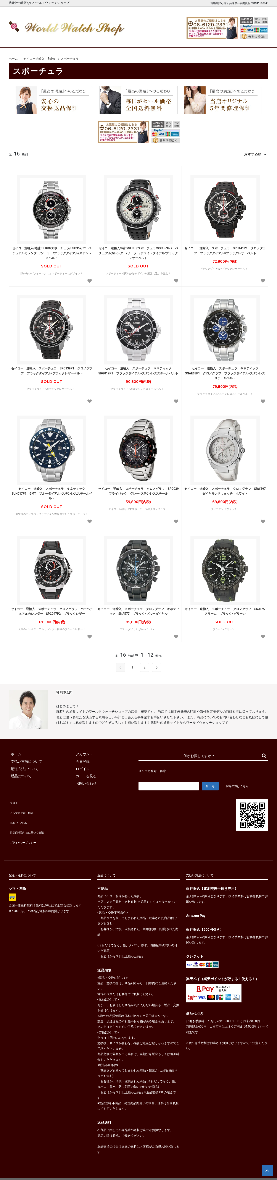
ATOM (22, 814)
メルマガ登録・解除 (24, 807)
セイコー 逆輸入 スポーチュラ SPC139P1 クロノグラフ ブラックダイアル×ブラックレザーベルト (52, 369)
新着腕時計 (54, 41)
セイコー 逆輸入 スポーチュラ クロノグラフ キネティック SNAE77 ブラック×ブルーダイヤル (138, 609)
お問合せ (256, 41)
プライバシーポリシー (26, 829)
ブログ (14, 800)
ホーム (21, 41)
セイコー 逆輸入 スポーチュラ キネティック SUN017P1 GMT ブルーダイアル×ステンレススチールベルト (51, 491)
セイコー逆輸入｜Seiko (39, 58)
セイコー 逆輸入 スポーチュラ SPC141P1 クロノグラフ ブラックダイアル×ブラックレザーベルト (225, 248)
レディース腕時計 (122, 41)
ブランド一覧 (155, 41)
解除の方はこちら (239, 784)
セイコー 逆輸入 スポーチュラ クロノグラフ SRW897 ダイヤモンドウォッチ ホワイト (225, 489)
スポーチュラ (70, 58)
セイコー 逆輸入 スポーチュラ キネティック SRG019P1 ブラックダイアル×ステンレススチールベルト (138, 369)
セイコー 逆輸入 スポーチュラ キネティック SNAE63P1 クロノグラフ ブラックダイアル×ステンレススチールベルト (225, 371)
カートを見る (222, 41)
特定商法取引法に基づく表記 (31, 821)
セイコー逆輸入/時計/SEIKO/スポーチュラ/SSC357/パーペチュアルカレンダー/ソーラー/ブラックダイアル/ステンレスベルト (52, 251)
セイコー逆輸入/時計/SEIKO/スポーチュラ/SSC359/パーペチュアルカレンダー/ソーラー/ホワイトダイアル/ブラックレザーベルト (138, 251)
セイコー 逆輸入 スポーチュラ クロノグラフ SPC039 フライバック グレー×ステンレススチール (138, 489)
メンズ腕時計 (88, 41)
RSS (12, 814)
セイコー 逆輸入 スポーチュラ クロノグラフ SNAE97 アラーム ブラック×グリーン (225, 609)
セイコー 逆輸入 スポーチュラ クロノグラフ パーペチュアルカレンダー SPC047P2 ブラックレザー (52, 609)
